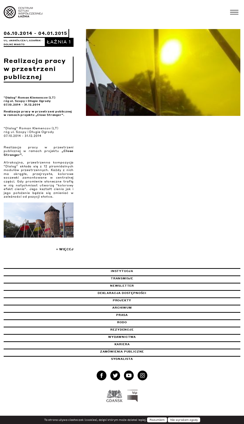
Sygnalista (122, 359)
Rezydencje (121, 329)
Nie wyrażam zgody (184, 420)
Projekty (122, 300)
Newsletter (122, 285)
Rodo (122, 322)
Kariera (122, 344)
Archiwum (122, 307)
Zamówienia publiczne (134, 351)
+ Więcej (65, 249)
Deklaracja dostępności (122, 293)
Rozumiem (157, 420)
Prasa (122, 315)
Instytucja (122, 271)
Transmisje (145, 278)
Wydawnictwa (122, 337)
